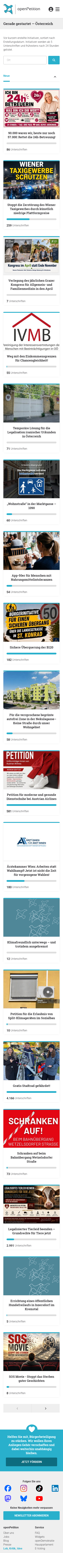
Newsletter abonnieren (31, 1515)
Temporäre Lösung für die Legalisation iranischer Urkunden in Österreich (31, 432)
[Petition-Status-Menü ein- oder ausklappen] (55, 76)
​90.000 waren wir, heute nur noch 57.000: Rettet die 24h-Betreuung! (31, 135)
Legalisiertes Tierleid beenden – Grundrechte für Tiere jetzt (31, 1231)
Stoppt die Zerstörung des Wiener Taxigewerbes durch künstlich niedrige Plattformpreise (31, 209)
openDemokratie (44, 1540)
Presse (7, 1544)
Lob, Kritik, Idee (12, 1548)
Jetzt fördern (31, 1462)
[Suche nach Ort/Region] (25, 60)
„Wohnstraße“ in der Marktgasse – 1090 (31, 506)
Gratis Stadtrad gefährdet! (31, 1086)
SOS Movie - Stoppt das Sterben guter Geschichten (31, 1379)
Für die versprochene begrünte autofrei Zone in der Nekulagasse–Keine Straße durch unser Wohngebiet (31, 721)
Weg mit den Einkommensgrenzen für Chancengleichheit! (31, 358)
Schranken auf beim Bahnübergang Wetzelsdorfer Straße (32, 1157)
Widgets (40, 1536)
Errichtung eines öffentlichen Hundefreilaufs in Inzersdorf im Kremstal (31, 1305)
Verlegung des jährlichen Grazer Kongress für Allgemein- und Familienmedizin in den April (31, 284)
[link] (57, 9)
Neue (6, 75)
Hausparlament (44, 1544)
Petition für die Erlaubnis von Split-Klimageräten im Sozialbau (31, 1016)
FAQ (37, 1532)
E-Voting (40, 1548)
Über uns (8, 1532)
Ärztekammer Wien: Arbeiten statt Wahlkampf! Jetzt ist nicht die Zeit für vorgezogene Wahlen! (31, 870)
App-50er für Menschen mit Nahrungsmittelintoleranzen (31, 577)
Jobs (6, 1536)
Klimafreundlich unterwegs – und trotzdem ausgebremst (31, 944)
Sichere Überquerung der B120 (31, 647)
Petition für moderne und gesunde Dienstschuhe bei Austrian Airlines (31, 797)
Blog (6, 1540)
